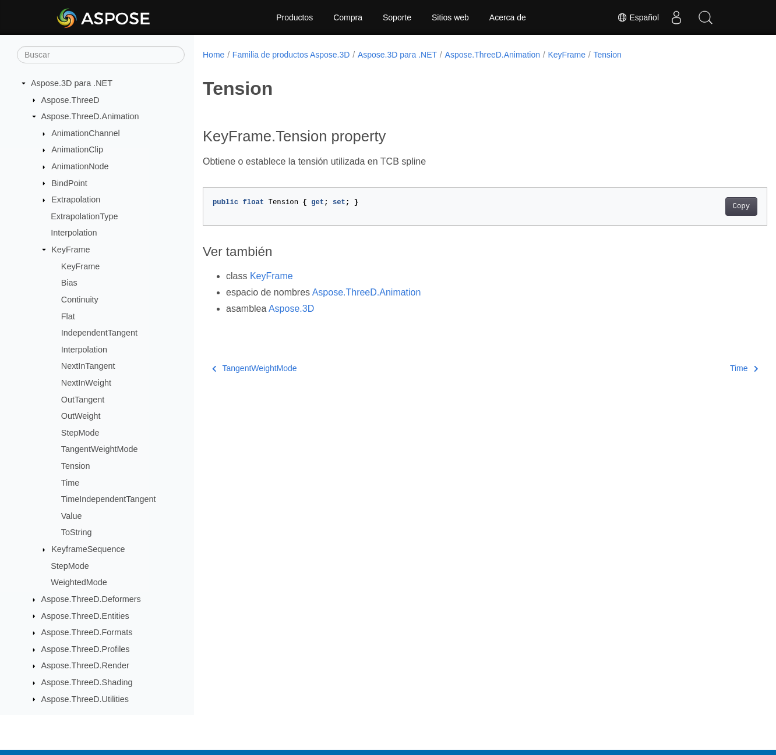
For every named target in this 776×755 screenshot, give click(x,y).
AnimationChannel (85, 133)
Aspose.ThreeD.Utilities (85, 699)
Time (70, 482)
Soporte (397, 17)
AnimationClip (77, 149)
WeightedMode (79, 582)
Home (213, 54)
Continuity (79, 299)
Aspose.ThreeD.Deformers (91, 599)
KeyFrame (70, 249)
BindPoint (69, 183)
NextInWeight (86, 382)
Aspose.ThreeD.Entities (85, 616)
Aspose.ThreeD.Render (85, 665)
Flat (68, 316)
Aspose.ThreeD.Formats (87, 632)
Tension (75, 466)
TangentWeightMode (99, 449)
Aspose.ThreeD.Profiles (85, 649)
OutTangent (82, 399)
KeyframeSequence (88, 549)
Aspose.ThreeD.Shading (87, 682)
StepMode (80, 432)
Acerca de (507, 17)
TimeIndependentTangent (108, 499)
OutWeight (81, 416)
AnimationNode (79, 166)
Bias (69, 282)
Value (71, 516)
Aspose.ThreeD (70, 100)
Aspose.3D (291, 309)
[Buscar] (101, 54)
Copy (701, 206)
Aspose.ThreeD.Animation (90, 116)
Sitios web (450, 17)
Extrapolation (75, 199)
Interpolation (74, 232)
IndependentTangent (99, 332)
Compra (347, 17)
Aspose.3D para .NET (71, 83)
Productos (294, 17)
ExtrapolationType (84, 216)
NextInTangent (88, 366)
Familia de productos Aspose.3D (291, 54)
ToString (76, 532)
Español (638, 17)
